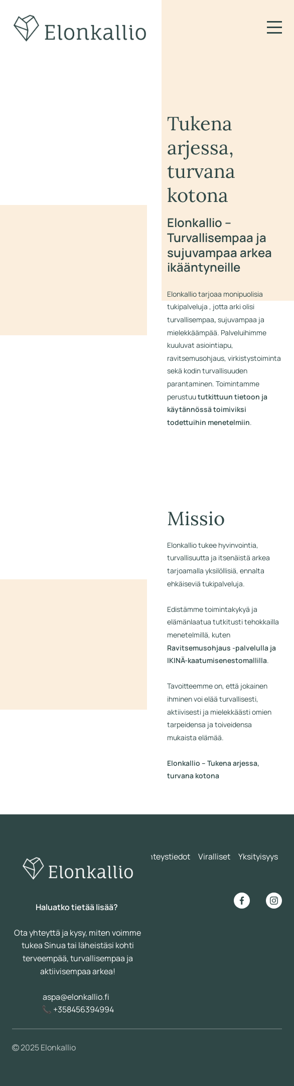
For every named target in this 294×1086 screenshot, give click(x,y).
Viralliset (214, 856)
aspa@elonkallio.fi (76, 996)
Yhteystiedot (166, 856)
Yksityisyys (258, 856)
